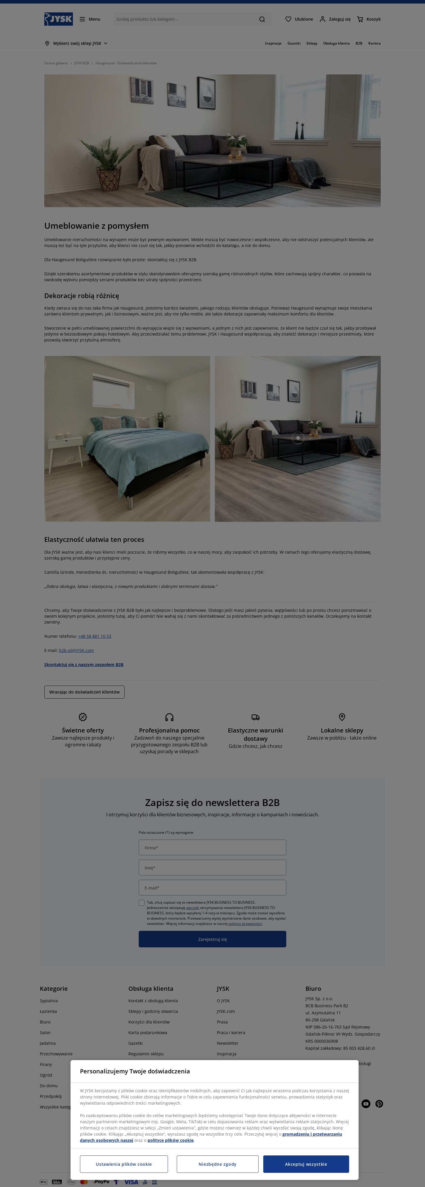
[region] (215, 1120)
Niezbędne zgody (218, 1164)
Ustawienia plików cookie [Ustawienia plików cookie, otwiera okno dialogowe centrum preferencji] (124, 1164)
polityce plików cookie (171, 1140)
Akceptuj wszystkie (306, 1164)
